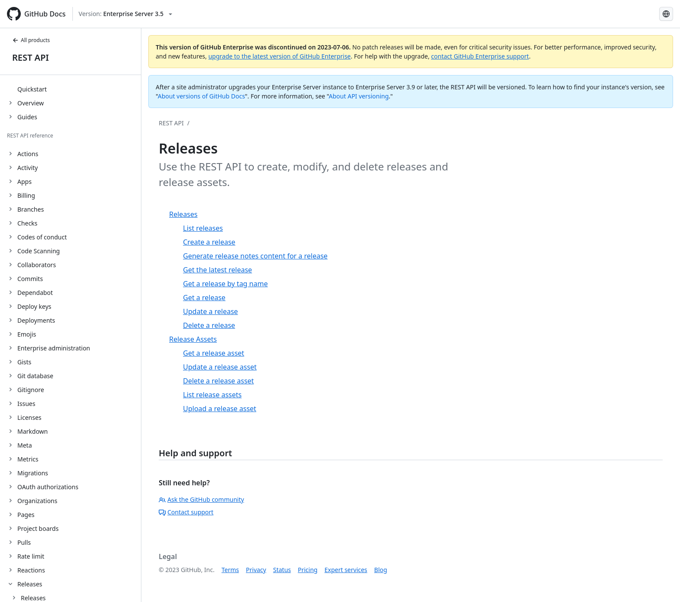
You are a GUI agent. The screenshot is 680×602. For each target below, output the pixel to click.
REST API (30, 57)
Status (282, 570)
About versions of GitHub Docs (201, 96)
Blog (380, 570)
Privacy (256, 570)
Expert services (345, 570)
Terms (230, 570)
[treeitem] (74, 89)
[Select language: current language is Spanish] (666, 14)
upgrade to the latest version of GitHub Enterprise (279, 56)
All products (31, 40)
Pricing (307, 570)
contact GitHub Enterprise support (480, 56)
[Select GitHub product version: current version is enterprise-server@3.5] (125, 14)
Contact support (186, 512)
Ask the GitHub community (201, 499)
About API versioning (359, 96)
